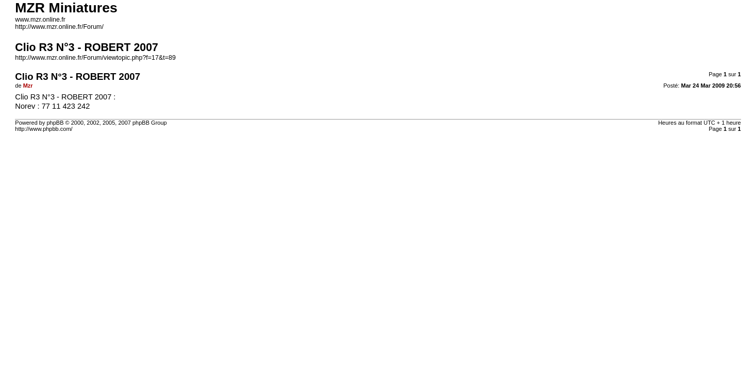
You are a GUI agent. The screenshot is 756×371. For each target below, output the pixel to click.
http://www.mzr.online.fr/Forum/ (59, 26)
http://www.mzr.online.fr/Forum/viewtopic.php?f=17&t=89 (95, 57)
